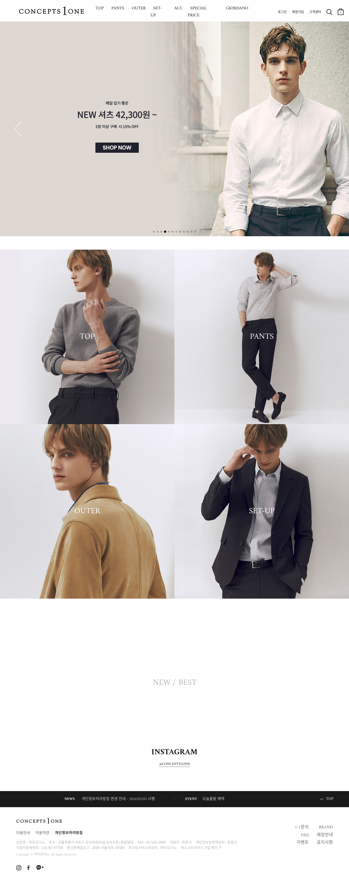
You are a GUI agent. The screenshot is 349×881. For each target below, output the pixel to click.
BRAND (326, 827)
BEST (188, 682)
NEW (161, 682)
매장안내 (325, 835)
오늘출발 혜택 (213, 799)
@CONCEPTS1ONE (174, 764)
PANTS (262, 336)
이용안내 (23, 833)
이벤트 (303, 842)
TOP (87, 336)
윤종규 (232, 841)
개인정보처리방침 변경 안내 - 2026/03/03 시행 (118, 799)
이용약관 (42, 833)
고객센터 (315, 12)
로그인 (282, 12)
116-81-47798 (52, 847)
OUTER (87, 511)
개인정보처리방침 (69, 833)
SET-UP (262, 511)
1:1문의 (302, 827)
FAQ (305, 835)
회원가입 (298, 12)
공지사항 (325, 842)
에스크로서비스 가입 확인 (199, 847)
